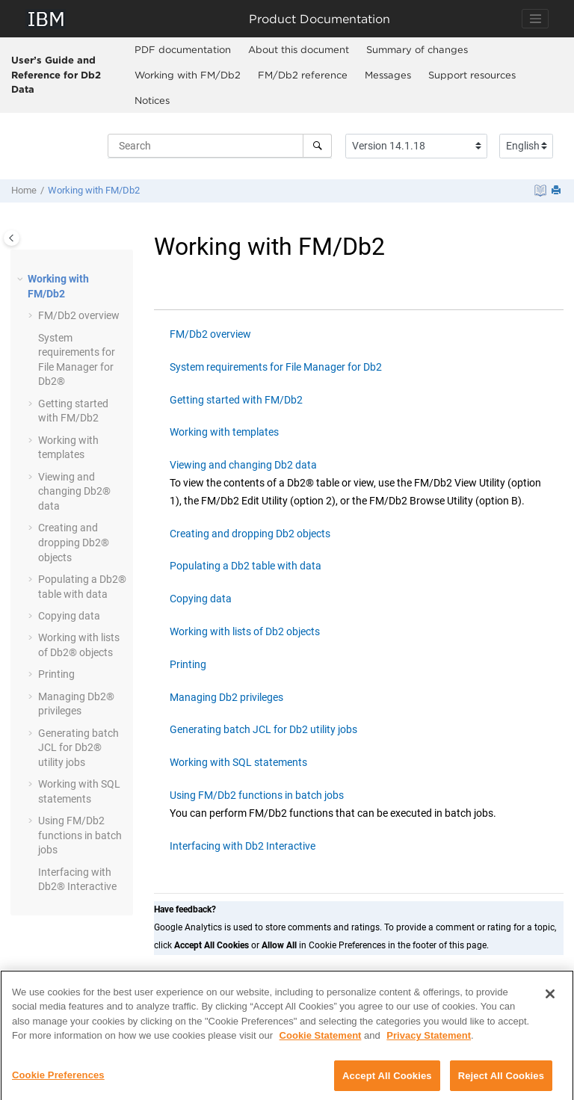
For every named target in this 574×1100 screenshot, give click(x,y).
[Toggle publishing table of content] (11, 238)
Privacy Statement (428, 1042)
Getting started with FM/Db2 (236, 400)
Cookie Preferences (58, 1081)
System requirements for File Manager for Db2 (276, 367)
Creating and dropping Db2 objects (250, 534)
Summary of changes (417, 49)
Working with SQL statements (238, 762)
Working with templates (224, 432)
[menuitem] (183, 50)
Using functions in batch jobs (80, 835)
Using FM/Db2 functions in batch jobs (257, 795)
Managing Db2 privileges (226, 697)
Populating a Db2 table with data (245, 566)
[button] (22, 279)
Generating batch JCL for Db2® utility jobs (78, 747)
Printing (56, 674)
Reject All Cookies (501, 1082)
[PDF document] (540, 191)
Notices (152, 100)
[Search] (317, 146)
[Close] (550, 1000)
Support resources (472, 74)
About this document (298, 49)
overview (79, 315)
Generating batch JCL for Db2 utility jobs (263, 729)
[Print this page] (557, 191)
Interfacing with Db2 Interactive (242, 846)
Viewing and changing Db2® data (74, 491)
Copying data (69, 616)
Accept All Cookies (387, 1082)
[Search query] (220, 146)
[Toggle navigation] (535, 18)
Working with (188, 74)
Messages (388, 74)
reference (303, 74)
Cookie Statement (321, 1042)
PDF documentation (183, 49)
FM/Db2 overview (210, 334)
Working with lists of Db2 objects (245, 631)
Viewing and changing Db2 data (243, 465)
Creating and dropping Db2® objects (73, 542)
